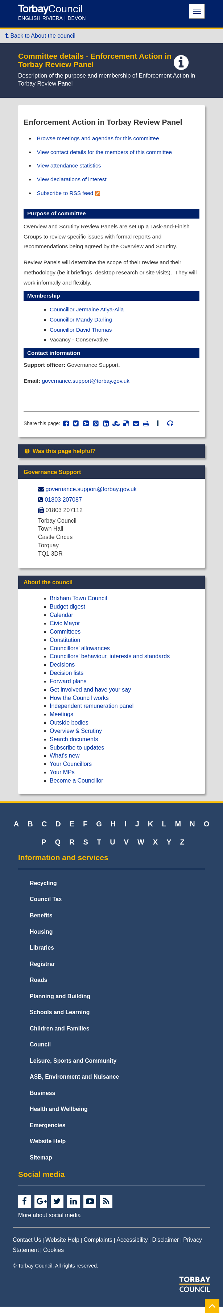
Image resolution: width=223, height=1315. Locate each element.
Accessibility (132, 1248)
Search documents (74, 747)
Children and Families (59, 1037)
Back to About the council (40, 36)
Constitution (65, 648)
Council (40, 1053)
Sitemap (41, 1166)
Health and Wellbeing (59, 1117)
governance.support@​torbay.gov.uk (90, 497)
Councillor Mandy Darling (82, 325)
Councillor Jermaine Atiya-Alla (88, 314)
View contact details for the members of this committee (107, 152)
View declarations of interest (73, 180)
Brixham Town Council (78, 606)
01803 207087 (63, 508)
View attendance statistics (70, 166)
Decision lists (66, 681)
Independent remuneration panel (91, 714)
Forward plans (68, 689)
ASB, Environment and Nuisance (74, 1085)
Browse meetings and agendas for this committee (100, 138)
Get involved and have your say (90, 698)
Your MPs (62, 780)
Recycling (43, 891)
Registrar (42, 972)
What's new (64, 764)
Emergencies (48, 1134)
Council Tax (46, 908)
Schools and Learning (60, 1020)
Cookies (53, 1259)
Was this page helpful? (60, 459)
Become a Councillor (76, 789)
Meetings (61, 722)
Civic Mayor (65, 632)
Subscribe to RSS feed (70, 194)
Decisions (62, 673)
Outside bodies (69, 731)
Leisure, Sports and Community (73, 1069)
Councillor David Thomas (82, 335)
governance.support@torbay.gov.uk (87, 388)
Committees (65, 640)
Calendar (61, 623)
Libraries (42, 956)
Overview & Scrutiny (76, 739)
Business (42, 1101)
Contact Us (27, 1248)
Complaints (98, 1248)
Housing (41, 940)
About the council (48, 591)
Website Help (48, 1149)
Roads (38, 988)
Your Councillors (71, 772)
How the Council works (79, 706)
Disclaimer (165, 1248)
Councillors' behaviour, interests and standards (110, 664)
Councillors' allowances (80, 657)
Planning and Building (60, 1004)
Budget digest (67, 615)
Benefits (41, 924)
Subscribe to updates (77, 756)
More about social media (49, 1223)
